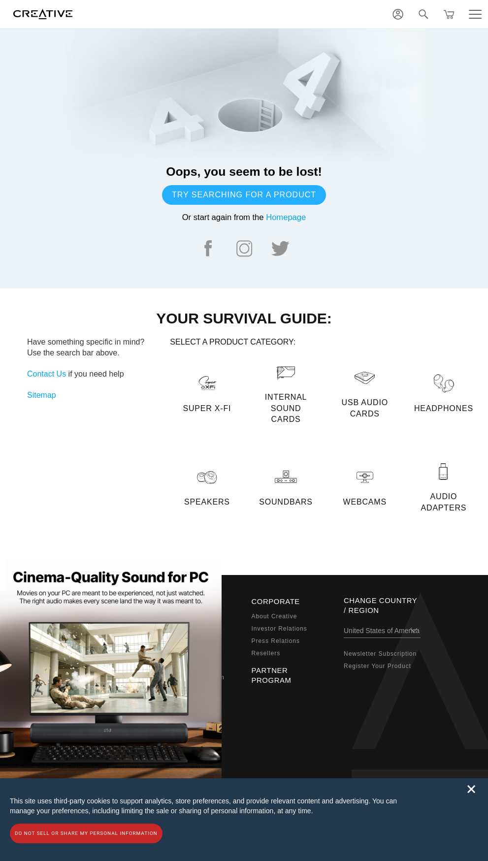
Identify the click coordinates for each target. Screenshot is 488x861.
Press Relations (276, 641)
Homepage (286, 217)
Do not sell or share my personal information (86, 833)
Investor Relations (279, 628)
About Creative (274, 616)
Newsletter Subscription (380, 653)
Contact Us (46, 374)
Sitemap (41, 395)
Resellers (266, 653)
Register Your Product (377, 666)
